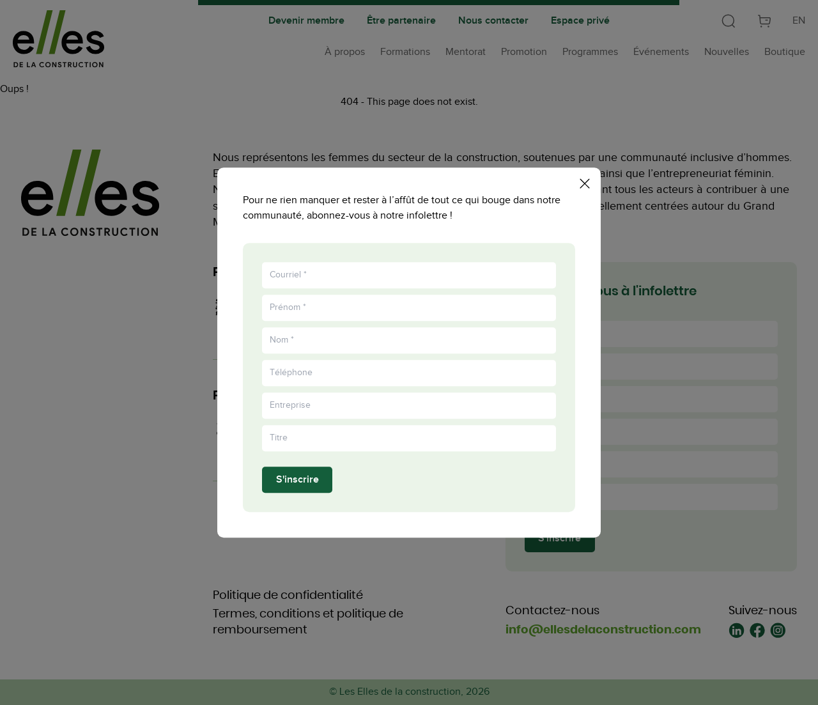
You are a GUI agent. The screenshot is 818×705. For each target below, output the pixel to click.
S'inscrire (297, 482)
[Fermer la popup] (585, 181)
